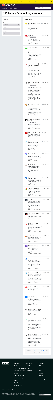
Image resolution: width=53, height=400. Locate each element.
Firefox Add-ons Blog (20, 368)
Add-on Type (6, 27)
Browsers (41, 365)
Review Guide (18, 385)
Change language (43, 392)
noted (14, 393)
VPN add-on (31, 296)
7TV (29, 141)
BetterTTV (31, 35)
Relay (40, 370)
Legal (13, 389)
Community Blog (18, 378)
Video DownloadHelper (34, 23)
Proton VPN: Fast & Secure (33, 154)
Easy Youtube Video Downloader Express (33, 48)
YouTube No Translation (34, 236)
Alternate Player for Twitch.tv (33, 246)
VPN (29, 177)
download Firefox (34, 1)
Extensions (4, 8)
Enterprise (29, 370)
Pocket (41, 375)
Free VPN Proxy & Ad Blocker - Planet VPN (33, 189)
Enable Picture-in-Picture (34, 309)
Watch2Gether (32, 199)
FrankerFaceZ (31, 165)
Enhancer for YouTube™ (34, 132)
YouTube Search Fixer (33, 104)
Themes (10, 8)
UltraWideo (31, 319)
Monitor (41, 373)
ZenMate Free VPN (33, 272)
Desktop (28, 365)
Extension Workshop (19, 370)
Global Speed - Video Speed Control (33, 214)
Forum (15, 380)
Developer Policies (19, 375)
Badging (5, 31)
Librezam (30, 258)
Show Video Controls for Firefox (34, 120)
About (15, 365)
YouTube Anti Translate (34, 286)
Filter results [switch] (6, 19)
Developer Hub (18, 373)
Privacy (3, 389)
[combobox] (43, 8)
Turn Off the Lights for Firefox (33, 83)
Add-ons (16, 363)
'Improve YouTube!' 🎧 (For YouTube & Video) (33, 64)
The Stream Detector (33, 334)
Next (46, 350)
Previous (29, 350)
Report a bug (17, 383)
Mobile (28, 368)
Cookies (8, 389)
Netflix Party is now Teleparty (33, 224)
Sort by (4, 22)
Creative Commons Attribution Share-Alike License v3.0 (14, 394)
